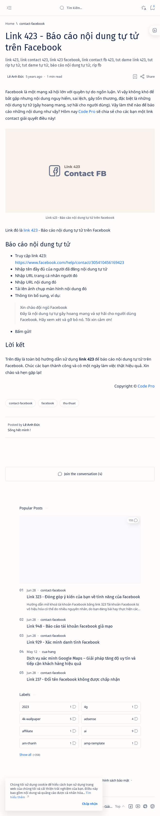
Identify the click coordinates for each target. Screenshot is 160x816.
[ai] (111, 731)
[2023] (49, 707)
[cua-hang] (49, 651)
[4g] (111, 707)
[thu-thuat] (69, 403)
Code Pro (86, 111)
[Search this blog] (96, 8)
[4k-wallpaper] (49, 719)
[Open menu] (9, 8)
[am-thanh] (49, 743)
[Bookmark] (152, 8)
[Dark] (143, 8)
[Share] (147, 76)
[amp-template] (111, 743)
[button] (133, 520)
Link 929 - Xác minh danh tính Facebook (63, 642)
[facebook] (48, 403)
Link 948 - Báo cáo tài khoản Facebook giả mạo (70, 626)
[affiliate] (49, 731)
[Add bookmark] (135, 76)
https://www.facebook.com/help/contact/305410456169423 (69, 262)
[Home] (9, 23)
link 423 (31, 230)
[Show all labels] (29, 754)
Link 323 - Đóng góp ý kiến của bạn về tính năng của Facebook (83, 596)
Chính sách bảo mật (115, 780)
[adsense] (111, 719)
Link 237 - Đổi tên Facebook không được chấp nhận (73, 679)
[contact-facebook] (32, 23)
